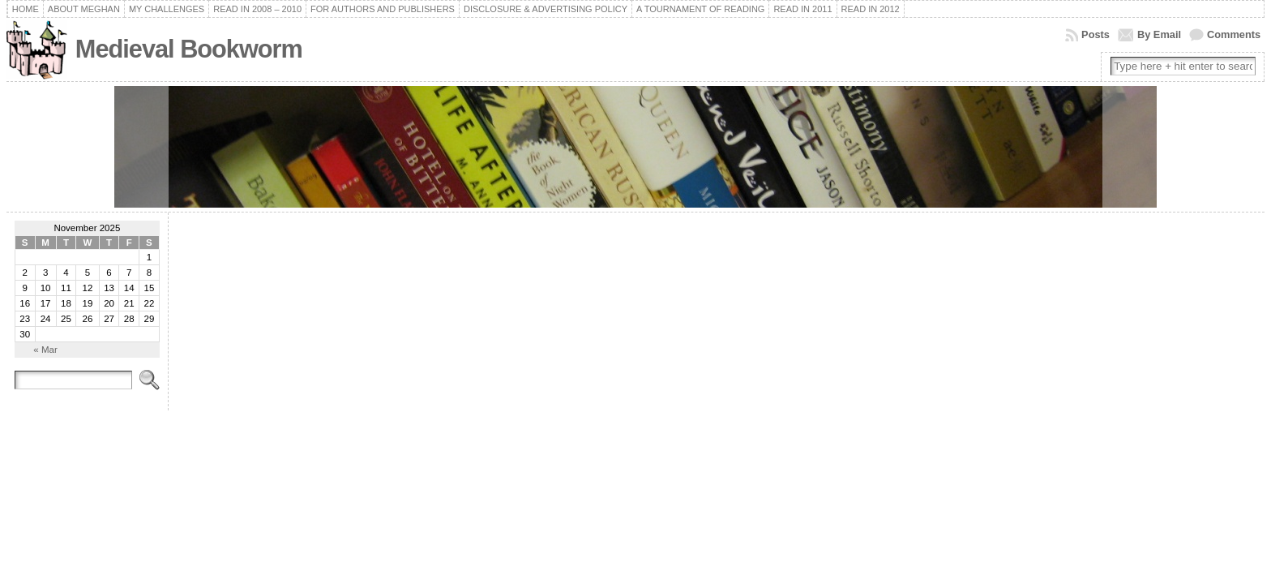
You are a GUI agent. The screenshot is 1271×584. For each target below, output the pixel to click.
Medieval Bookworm (188, 49)
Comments (1233, 34)
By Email (1159, 34)
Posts (1095, 34)
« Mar (45, 349)
